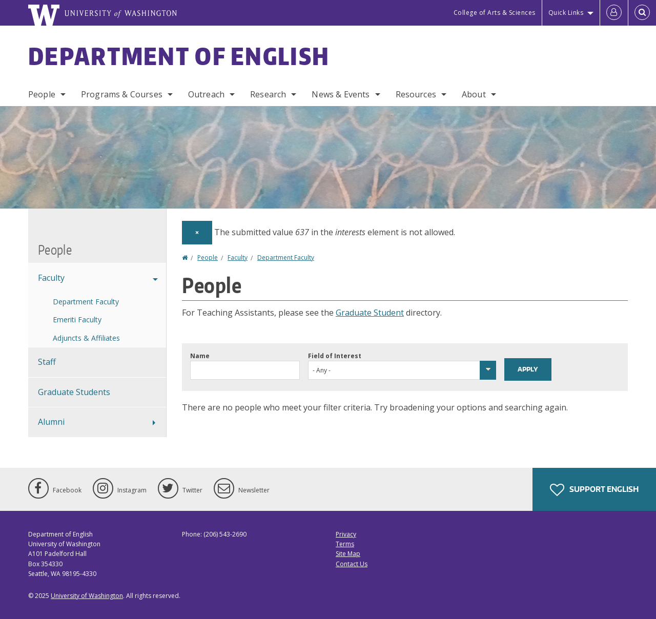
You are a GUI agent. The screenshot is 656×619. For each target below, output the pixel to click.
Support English (594, 490)
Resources (416, 94)
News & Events (341, 94)
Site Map (348, 553)
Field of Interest (334, 356)
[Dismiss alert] (197, 232)
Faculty (238, 257)
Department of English (179, 56)
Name (200, 356)
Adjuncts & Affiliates (86, 338)
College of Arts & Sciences (495, 12)
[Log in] (614, 13)
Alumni (51, 421)
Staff (47, 361)
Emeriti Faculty (77, 319)
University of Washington (87, 595)
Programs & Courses (121, 94)
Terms (345, 544)
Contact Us (351, 564)
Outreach (206, 94)
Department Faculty (285, 257)
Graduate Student (370, 312)
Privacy (346, 534)
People (41, 94)
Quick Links (566, 12)
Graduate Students (74, 392)
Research (268, 94)
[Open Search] (642, 13)
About (474, 94)
